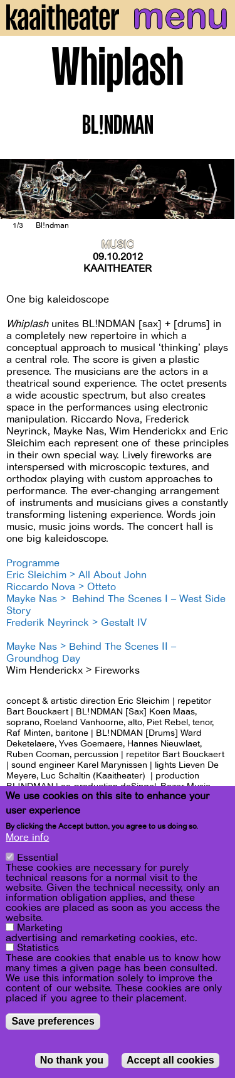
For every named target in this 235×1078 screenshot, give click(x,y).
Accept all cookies (170, 1060)
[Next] (216, 188)
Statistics (38, 948)
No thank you (71, 1060)
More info (27, 838)
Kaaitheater (117, 268)
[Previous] (18, 188)
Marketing (40, 928)
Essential (37, 857)
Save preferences (53, 1021)
